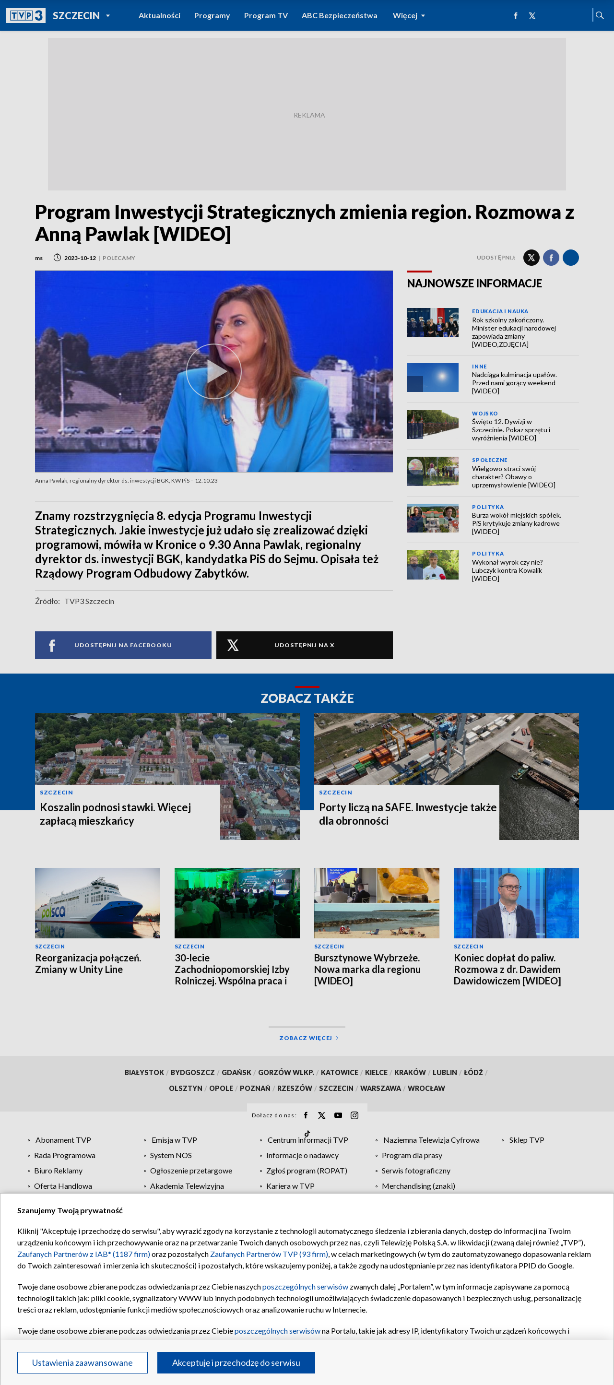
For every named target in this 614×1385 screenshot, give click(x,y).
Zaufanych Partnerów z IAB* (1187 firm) (83, 1253)
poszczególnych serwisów (305, 1286)
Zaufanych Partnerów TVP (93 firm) (269, 1253)
